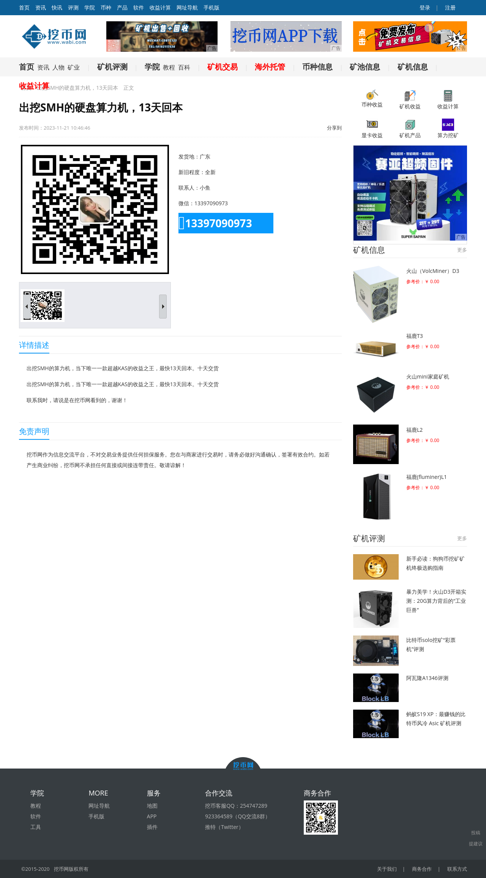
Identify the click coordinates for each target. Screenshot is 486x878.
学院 (89, 7)
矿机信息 (413, 67)
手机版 (211, 7)
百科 (184, 67)
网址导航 (187, 7)
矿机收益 (410, 100)
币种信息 (317, 67)
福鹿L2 (414, 429)
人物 (58, 67)
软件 (138, 7)
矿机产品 (410, 129)
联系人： (189, 187)
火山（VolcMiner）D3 (432, 270)
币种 (106, 7)
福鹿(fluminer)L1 (426, 476)
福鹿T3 (414, 335)
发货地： (189, 156)
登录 (424, 7)
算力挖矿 (448, 129)
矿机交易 (222, 67)
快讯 (57, 7)
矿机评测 (112, 67)
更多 (462, 249)
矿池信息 (365, 67)
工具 (35, 826)
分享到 (334, 127)
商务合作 (422, 868)
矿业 (74, 67)
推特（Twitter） (224, 826)
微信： (186, 203)
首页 (26, 67)
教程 (169, 67)
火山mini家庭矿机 (427, 376)
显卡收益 (372, 129)
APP (152, 816)
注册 (449, 7)
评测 (73, 7)
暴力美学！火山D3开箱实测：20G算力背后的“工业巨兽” (436, 600)
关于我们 (387, 868)
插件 (152, 826)
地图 (152, 805)
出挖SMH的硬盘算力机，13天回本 (77, 87)
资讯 (40, 7)
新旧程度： (191, 172)
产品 (122, 7)
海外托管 (270, 67)
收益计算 (160, 7)
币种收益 (372, 99)
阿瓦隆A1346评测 (427, 677)
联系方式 (457, 868)
